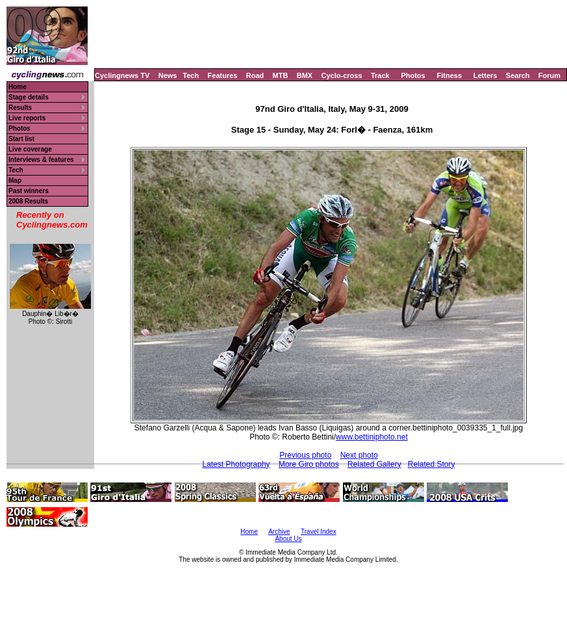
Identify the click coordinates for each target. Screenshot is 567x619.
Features (223, 75)
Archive (279, 531)
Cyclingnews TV (122, 75)
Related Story (431, 464)
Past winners (28, 190)
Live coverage (30, 149)
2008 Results (28, 201)
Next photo (359, 455)
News (167, 75)
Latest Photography (236, 464)
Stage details (28, 97)
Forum (549, 75)
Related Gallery (374, 464)
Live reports (26, 118)
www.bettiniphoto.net (372, 436)
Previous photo (305, 455)
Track (380, 75)
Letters (485, 75)
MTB (280, 75)
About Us (288, 538)
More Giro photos (309, 464)
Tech (191, 75)
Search (518, 75)
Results (20, 107)
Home (17, 86)
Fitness (449, 75)
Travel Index (318, 531)
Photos (413, 75)
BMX (304, 75)
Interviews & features (41, 159)
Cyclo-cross (341, 75)
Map (14, 180)
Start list (21, 138)
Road (255, 75)
